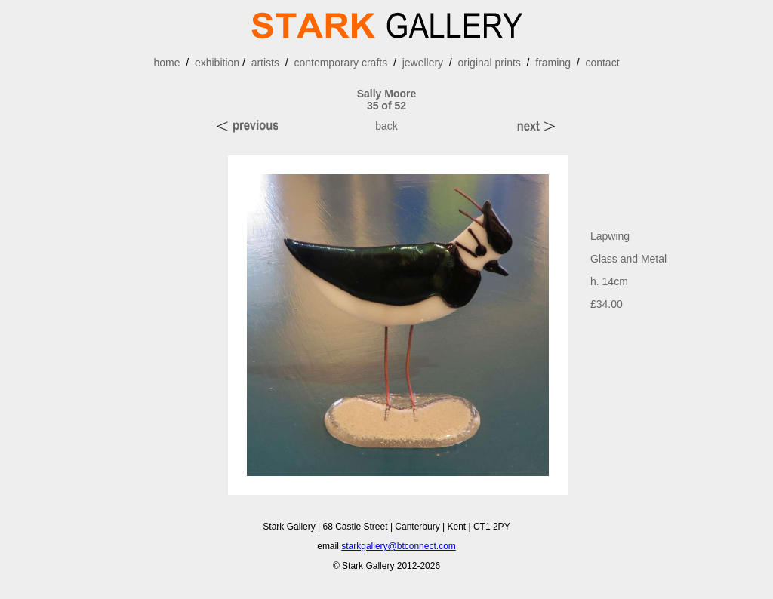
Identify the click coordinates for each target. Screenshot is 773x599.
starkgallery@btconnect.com (398, 546)
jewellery (422, 63)
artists (265, 63)
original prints (489, 63)
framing (553, 63)
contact (602, 63)
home (166, 63)
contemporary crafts (340, 63)
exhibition (217, 63)
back (386, 126)
